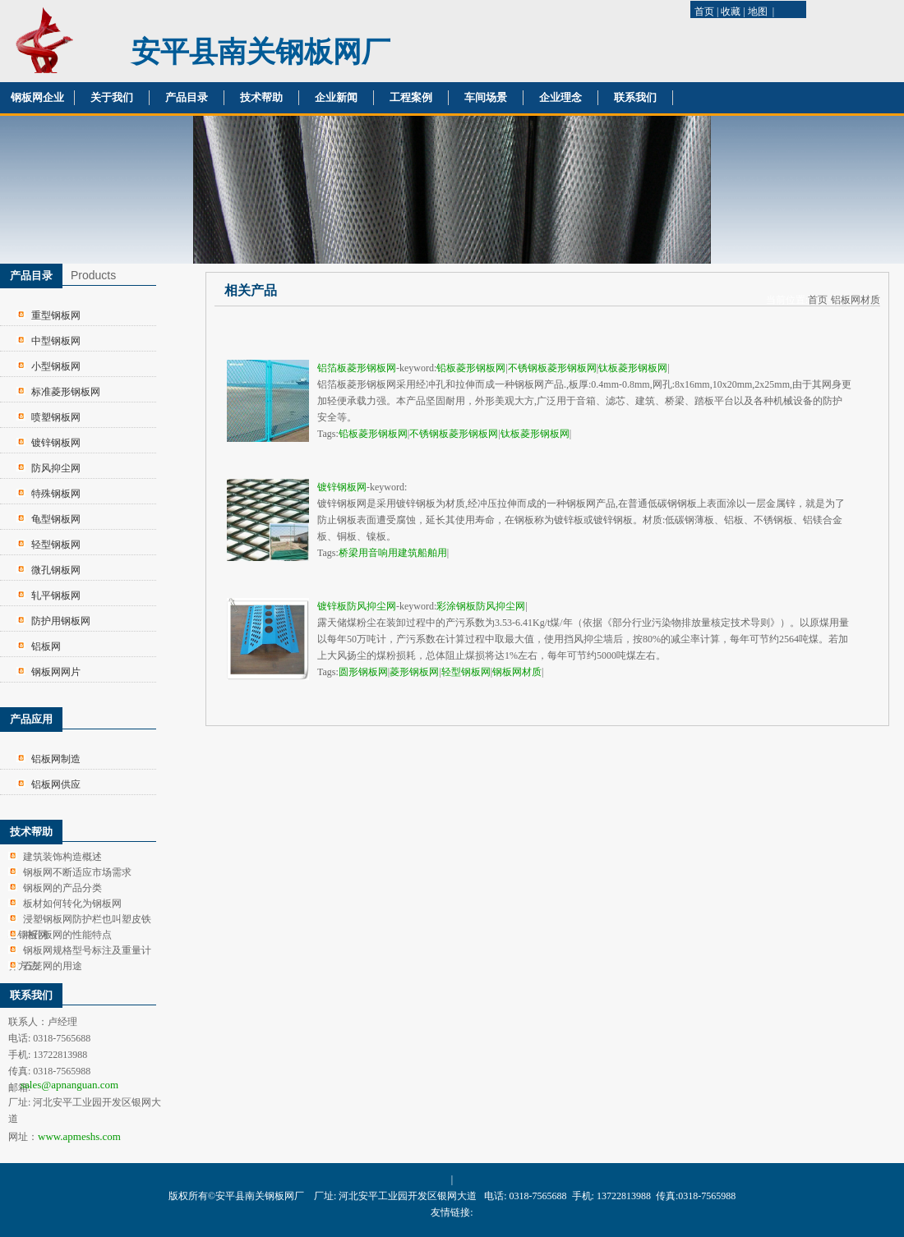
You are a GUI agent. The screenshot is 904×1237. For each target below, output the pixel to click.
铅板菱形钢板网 (470, 368)
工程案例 (411, 97)
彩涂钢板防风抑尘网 (480, 606)
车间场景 (485, 97)
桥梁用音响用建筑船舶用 (393, 553)
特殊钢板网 (56, 493)
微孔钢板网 (56, 570)
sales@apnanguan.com (69, 1084)
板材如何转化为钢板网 (72, 903)
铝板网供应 (56, 784)
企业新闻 (336, 97)
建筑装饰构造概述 (62, 856)
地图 (758, 11)
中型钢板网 (56, 341)
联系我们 (635, 97)
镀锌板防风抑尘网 (356, 606)
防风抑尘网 (56, 468)
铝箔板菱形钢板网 (356, 368)
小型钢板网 (56, 366)
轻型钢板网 (56, 544)
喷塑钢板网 (56, 417)
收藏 (730, 11)
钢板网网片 (56, 672)
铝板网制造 (56, 759)
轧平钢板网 (56, 595)
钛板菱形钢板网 (632, 368)
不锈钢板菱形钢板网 (552, 368)
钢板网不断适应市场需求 (77, 872)
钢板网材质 (517, 672)
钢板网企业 (37, 97)
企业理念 (560, 97)
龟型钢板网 (56, 519)
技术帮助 (261, 97)
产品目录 (186, 97)
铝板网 (46, 646)
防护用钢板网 (60, 621)
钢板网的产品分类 (62, 888)
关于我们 (111, 97)
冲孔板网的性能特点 (67, 934)
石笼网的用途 (52, 966)
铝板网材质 (855, 300)
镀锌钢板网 (56, 442)
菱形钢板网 (414, 672)
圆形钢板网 (363, 672)
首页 (704, 11)
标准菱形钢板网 (65, 392)
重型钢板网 (56, 315)
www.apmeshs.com (79, 1136)
